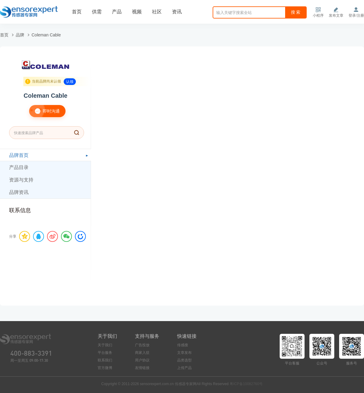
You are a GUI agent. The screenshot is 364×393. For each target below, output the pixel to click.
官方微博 (105, 368)
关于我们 (105, 345)
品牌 (20, 34)
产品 (117, 11)
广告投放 (142, 345)
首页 (77, 11)
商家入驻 (142, 353)
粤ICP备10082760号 (246, 384)
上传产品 (184, 368)
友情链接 (142, 368)
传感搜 (182, 345)
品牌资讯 (19, 192)
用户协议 (142, 360)
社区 (157, 11)
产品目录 (19, 167)
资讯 (177, 11)
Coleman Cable (46, 34)
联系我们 (105, 360)
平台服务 (105, 353)
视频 (137, 11)
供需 (97, 11)
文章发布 (184, 353)
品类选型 (184, 360)
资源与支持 (21, 179)
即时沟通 (44, 111)
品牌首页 (19, 155)
